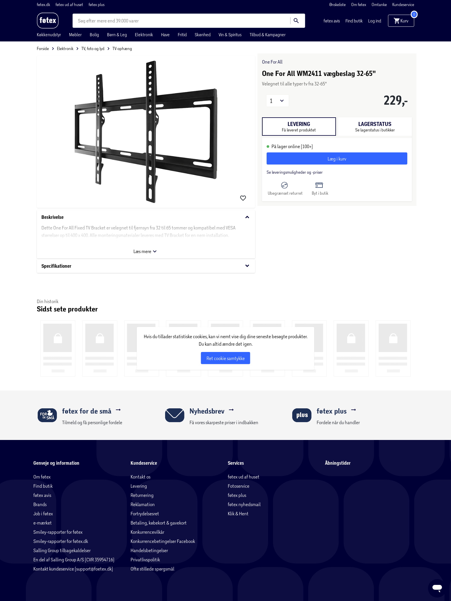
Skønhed (203, 34)
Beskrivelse (146, 217)
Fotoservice (238, 486)
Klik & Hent (238, 513)
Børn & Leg (117, 34)
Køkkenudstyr (49, 34)
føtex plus (96, 4)
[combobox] (87, 21)
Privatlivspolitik (145, 559)
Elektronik (144, 34)
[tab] (299, 126)
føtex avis (332, 20)
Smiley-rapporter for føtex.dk (60, 541)
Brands (40, 504)
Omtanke (380, 4)
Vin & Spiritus (230, 34)
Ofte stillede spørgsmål (152, 568)
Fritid (182, 34)
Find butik (354, 20)
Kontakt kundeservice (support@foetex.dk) (73, 568)
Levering (139, 486)
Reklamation (143, 504)
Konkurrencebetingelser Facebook (163, 541)
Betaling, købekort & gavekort (159, 522)
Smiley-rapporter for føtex (58, 532)
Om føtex (359, 4)
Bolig (94, 34)
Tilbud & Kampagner (268, 34)
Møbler (75, 34)
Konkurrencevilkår (147, 532)
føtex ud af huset (70, 4)
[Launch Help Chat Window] (437, 588)
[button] (277, 101)
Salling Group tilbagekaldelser (62, 550)
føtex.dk (44, 4)
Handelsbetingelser (149, 550)
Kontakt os (140, 476)
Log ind (374, 20)
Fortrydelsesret (145, 513)
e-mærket (42, 522)
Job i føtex (43, 513)
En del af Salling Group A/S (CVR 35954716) (73, 559)
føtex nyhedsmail (244, 504)
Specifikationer (146, 265)
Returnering (142, 495)
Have (165, 34)
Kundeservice (403, 4)
